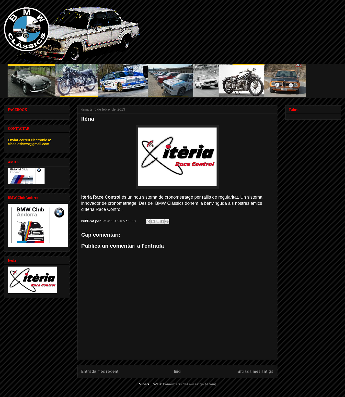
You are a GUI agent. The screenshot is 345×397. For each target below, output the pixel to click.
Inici (177, 371)
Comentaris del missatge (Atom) (189, 384)
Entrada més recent (99, 371)
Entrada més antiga (255, 371)
